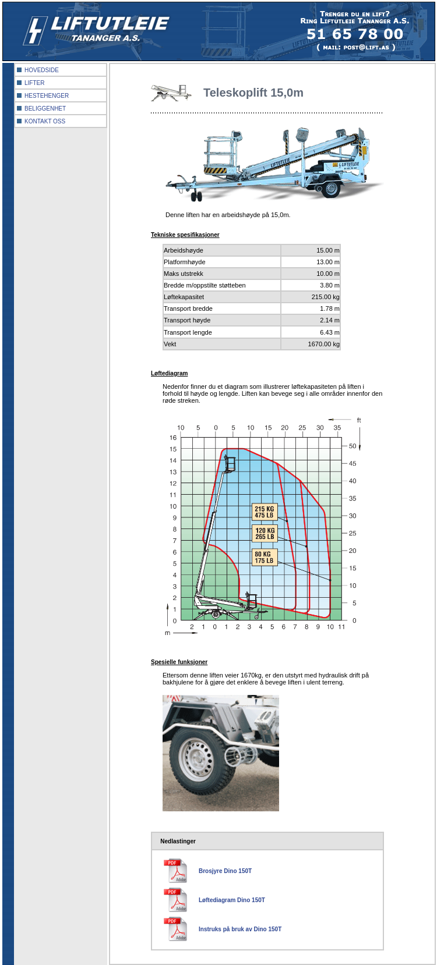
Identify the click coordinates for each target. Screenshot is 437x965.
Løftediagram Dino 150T (232, 900)
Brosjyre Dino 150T (225, 871)
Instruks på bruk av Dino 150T (240, 929)
